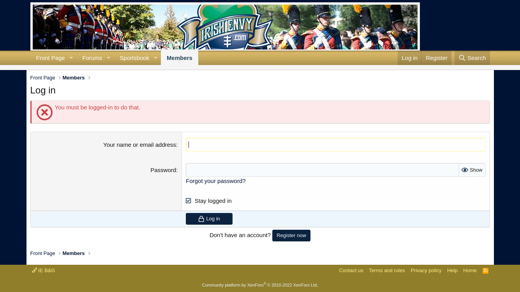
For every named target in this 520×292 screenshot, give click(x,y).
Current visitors (30, 67)
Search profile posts (43, 67)
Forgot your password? (215, 181)
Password (163, 170)
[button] (71, 58)
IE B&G (43, 270)
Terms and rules (387, 270)
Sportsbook (134, 58)
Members (179, 58)
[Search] (472, 58)
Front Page (50, 58)
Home (470, 270)
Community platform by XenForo (260, 285)
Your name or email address (139, 144)
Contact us (351, 270)
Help (452, 270)
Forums (92, 58)
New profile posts (36, 67)
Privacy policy (426, 270)
